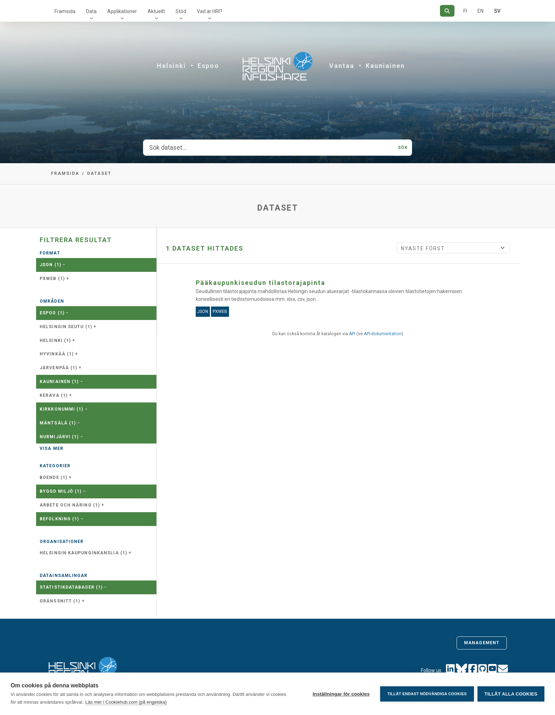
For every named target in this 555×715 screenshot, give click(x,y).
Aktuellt (156, 11)
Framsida (65, 11)
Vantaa (341, 65)
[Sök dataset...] (268, 147)
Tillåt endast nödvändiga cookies (427, 694)
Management (481, 642)
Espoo (208, 65)
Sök (403, 147)
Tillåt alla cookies (511, 694)
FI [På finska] (465, 11)
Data (91, 11)
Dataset (99, 173)
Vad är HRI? (209, 11)
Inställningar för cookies (341, 694)
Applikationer (122, 11)
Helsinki (171, 65)
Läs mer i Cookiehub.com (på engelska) (126, 702)
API (352, 333)
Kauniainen (385, 65)
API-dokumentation (383, 333)
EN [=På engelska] (480, 11)
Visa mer (51, 448)
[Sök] (447, 11)
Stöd (181, 11)
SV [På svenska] (497, 11)
